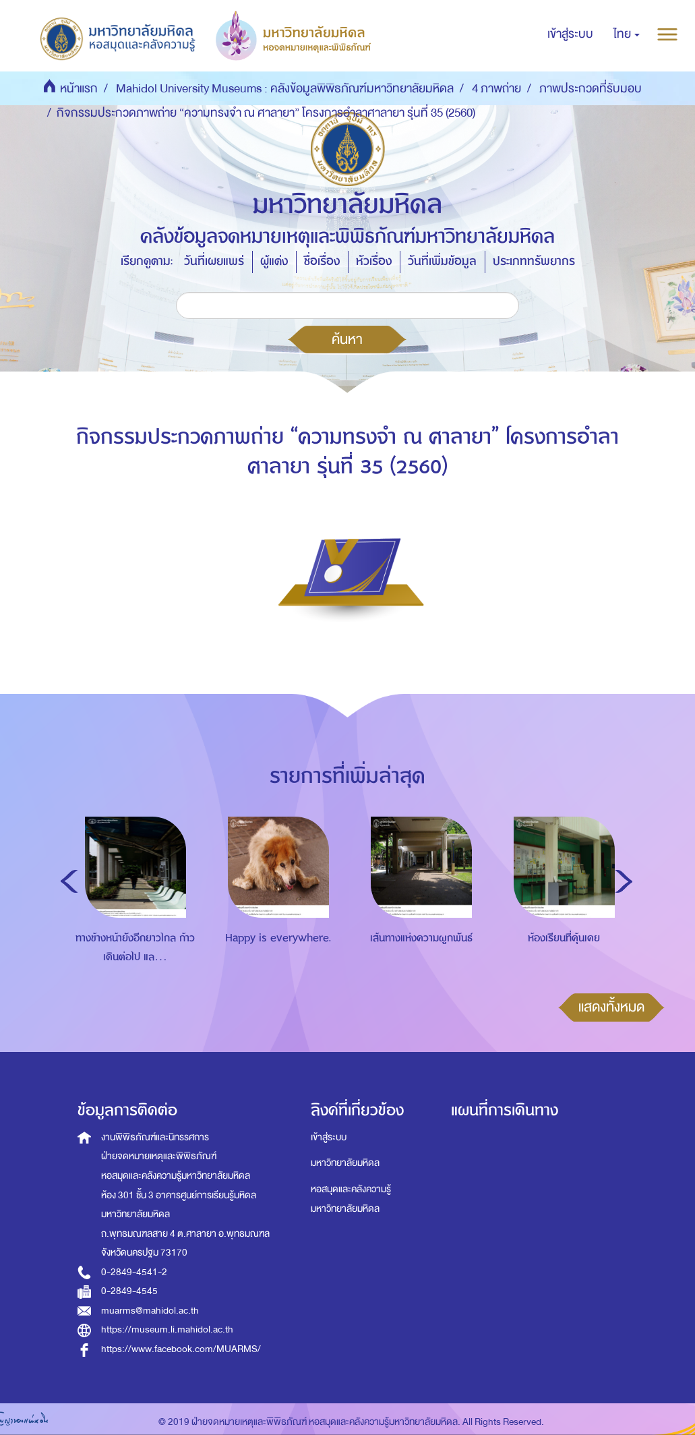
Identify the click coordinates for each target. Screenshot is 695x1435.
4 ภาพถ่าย (496, 88)
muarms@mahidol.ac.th (150, 1310)
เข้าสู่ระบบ (328, 1137)
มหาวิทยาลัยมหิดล (345, 1162)
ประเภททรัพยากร (534, 261)
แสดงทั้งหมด (611, 1007)
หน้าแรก (79, 88)
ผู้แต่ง (274, 261)
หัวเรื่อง (374, 261)
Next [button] (623, 881)
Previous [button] (69, 881)
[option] (132, 909)
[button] (626, 34)
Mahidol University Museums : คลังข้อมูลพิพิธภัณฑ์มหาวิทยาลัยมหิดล (285, 88)
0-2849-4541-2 (134, 1272)
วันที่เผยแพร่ (214, 261)
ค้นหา (347, 339)
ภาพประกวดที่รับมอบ (590, 88)
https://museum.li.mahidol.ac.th (167, 1329)
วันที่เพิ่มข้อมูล (442, 261)
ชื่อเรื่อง (322, 261)
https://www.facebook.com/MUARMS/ (181, 1349)
